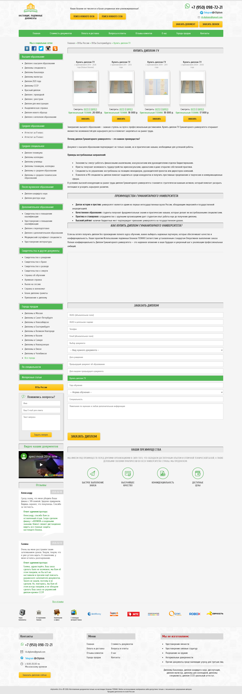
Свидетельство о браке (36, 261)
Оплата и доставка (90, 33)
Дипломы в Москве (34, 313)
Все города (30, 357)
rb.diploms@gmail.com (211, 17)
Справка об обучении (35, 275)
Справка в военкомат (35, 288)
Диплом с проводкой (34, 94)
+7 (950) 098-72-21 (203, 6)
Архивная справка (33, 279)
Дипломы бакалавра (34, 72)
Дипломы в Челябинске (36, 353)
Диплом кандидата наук (36, 193)
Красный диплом (32, 90)
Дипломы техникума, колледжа (40, 166)
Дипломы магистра (34, 76)
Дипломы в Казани (33, 335)
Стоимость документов (61, 33)
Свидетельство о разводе (37, 266)
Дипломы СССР (31, 85)
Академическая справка (36, 108)
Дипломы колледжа (34, 157)
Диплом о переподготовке (37, 228)
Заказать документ (185, 24)
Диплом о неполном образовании (40, 117)
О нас (164, 33)
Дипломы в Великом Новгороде (40, 331)
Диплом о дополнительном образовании (44, 232)
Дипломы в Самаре (34, 340)
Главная (36, 33)
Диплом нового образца (36, 112)
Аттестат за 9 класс (34, 132)
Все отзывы (57, 601)
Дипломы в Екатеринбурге (37, 326)
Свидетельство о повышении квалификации (38, 215)
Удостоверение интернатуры (38, 241)
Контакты (204, 33)
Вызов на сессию (33, 284)
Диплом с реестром (34, 99)
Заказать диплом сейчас (35, 675)
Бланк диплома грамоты (36, 293)
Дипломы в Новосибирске (37, 322)
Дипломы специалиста (35, 67)
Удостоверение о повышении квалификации (38, 222)
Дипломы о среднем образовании (40, 170)
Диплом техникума (34, 152)
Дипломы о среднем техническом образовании (40, 176)
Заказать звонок (211, 24)
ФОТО (86, 109)
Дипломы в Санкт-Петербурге (39, 317)
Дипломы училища (33, 161)
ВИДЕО (94, 109)
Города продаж (183, 33)
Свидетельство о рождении (38, 257)
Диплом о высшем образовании (40, 63)
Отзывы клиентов (144, 33)
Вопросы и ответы (117, 33)
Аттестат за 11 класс (34, 137)
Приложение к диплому (36, 297)
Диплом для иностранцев (36, 103)
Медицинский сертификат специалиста (43, 237)
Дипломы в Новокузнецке (37, 344)
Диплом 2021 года (33, 81)
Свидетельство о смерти (36, 270)
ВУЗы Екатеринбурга (101, 43)
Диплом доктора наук (35, 198)
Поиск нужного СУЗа (112, 16)
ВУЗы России (83, 43)
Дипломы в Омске (33, 349)
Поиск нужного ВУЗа (84, 16)
